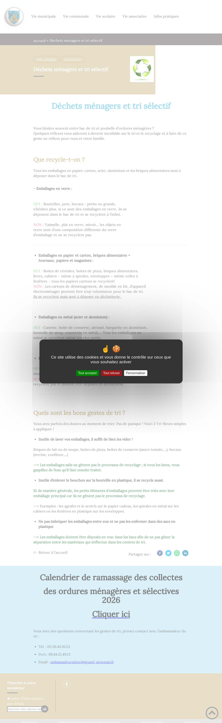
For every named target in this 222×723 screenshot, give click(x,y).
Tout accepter (87, 373)
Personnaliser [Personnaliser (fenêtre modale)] (135, 373)
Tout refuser (111, 373)
